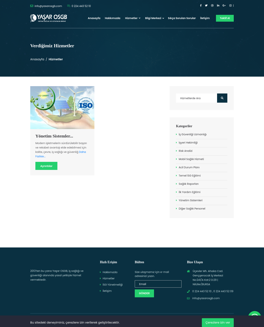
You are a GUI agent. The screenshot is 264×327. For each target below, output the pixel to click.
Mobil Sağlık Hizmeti (191, 159)
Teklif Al (225, 18)
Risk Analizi (185, 151)
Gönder (144, 293)
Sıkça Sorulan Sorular (182, 18)
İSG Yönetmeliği (113, 284)
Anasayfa (94, 18)
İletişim (205, 18)
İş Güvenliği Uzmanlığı (193, 134)
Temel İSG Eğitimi (190, 175)
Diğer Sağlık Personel (192, 208)
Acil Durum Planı (189, 167)
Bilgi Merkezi (153, 18)
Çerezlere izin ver (218, 322)
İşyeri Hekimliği (188, 142)
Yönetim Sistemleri (190, 200)
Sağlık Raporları (189, 184)
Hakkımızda (112, 18)
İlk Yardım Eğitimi (189, 192)
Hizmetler (132, 18)
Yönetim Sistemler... (54, 136)
